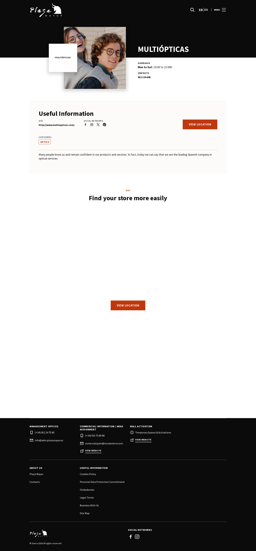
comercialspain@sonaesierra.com (104, 443)
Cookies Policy (88, 474)
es (206, 10)
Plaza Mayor (36, 474)
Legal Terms (87, 497)
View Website (93, 450)
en (201, 10)
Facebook (130, 536)
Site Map (84, 513)
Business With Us (89, 505)
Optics (44, 141)
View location (200, 124)
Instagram (137, 536)
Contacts (35, 481)
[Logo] (77, 533)
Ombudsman (87, 489)
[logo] (79, 10)
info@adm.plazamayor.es (49, 440)
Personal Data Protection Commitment (102, 481)
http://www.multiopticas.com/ (57, 125)
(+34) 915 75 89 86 (95, 435)
